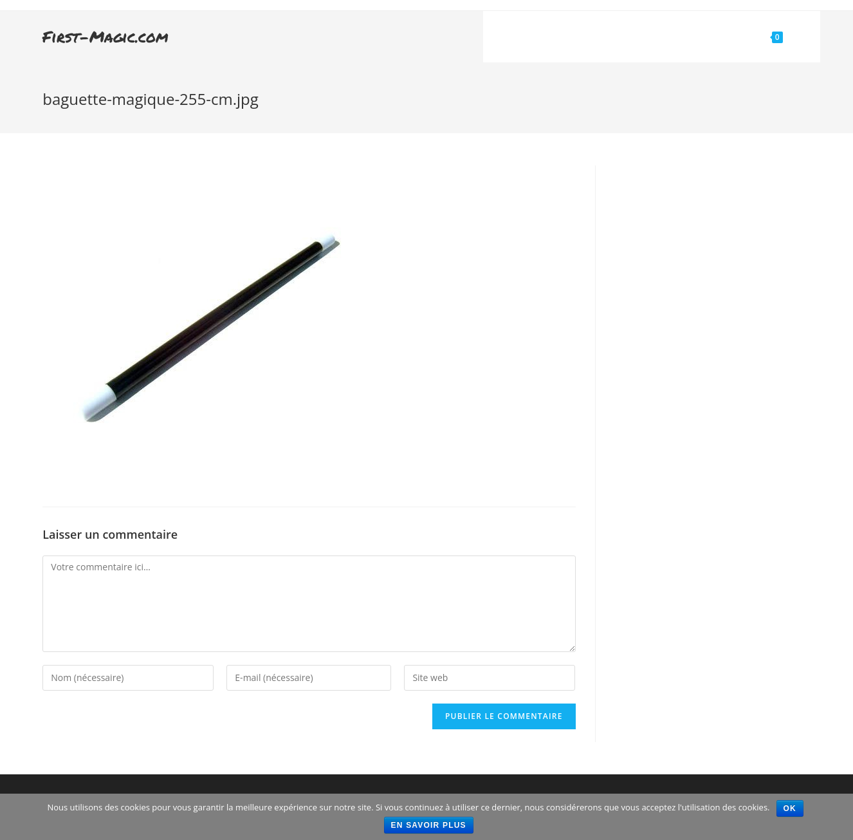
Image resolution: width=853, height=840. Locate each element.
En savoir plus (428, 825)
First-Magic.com (105, 36)
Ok (790, 808)
